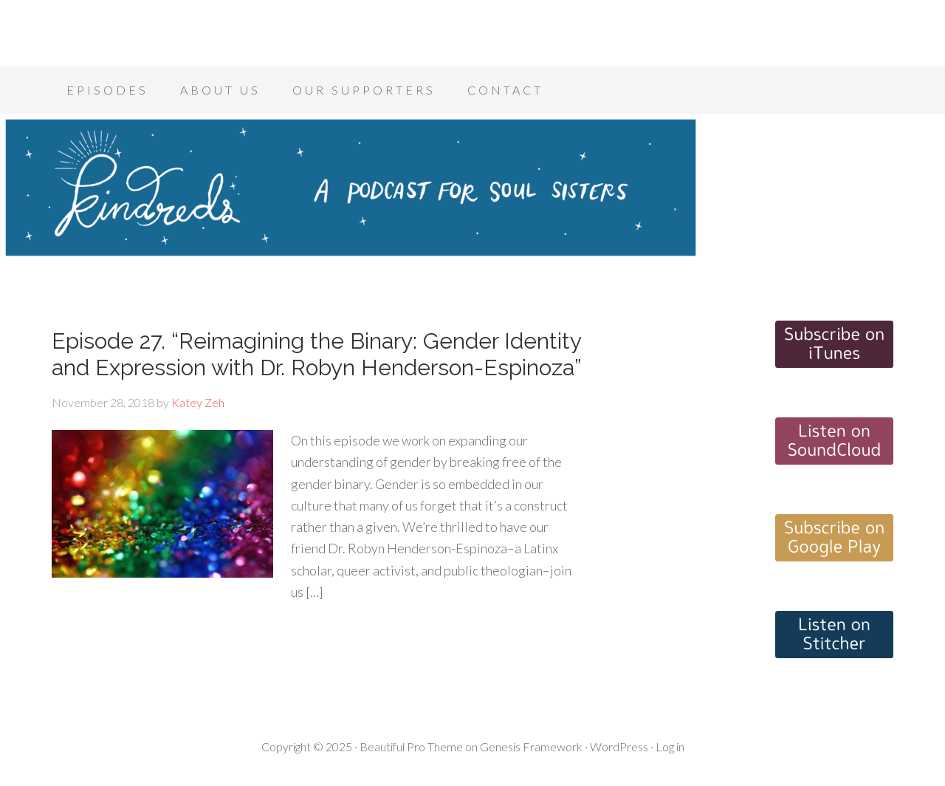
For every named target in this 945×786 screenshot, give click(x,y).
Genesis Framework (531, 746)
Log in (670, 746)
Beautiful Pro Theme (411, 746)
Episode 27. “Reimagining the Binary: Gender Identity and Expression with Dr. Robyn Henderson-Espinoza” (317, 354)
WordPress (619, 746)
